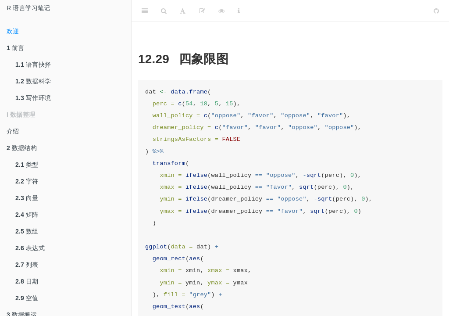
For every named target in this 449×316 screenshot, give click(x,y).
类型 (27, 164)
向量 (27, 197)
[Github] (436, 11)
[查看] (221, 11)
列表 (27, 264)
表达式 (30, 247)
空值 (27, 298)
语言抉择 (33, 64)
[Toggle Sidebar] (144, 11)
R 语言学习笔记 (28, 7)
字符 (27, 181)
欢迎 (13, 31)
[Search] (163, 11)
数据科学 (33, 81)
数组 (27, 231)
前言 (16, 47)
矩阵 (27, 214)
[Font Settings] (182, 11)
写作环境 (33, 97)
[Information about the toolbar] (238, 11)
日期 (27, 281)
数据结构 (22, 147)
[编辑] (202, 11)
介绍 (13, 131)
